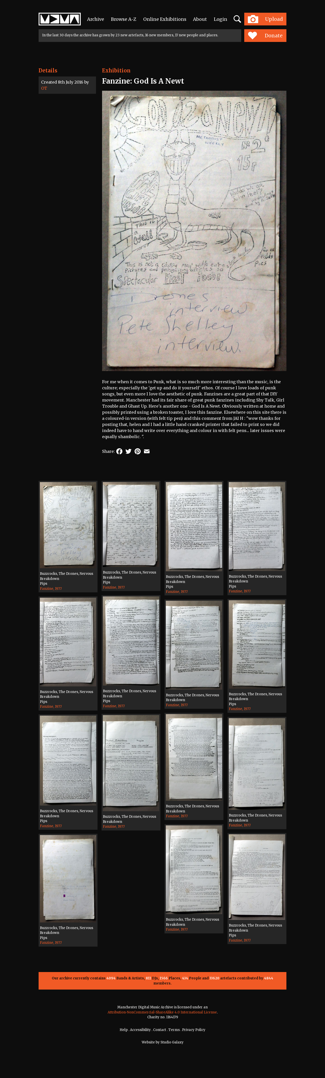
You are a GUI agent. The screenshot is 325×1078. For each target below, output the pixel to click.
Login (220, 19)
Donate (265, 35)
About (200, 19)
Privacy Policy (193, 1030)
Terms (174, 1030)
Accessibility (140, 1030)
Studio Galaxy (172, 1042)
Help (124, 1030)
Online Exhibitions (164, 19)
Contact (159, 1030)
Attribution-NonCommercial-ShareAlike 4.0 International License (162, 1012)
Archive (95, 19)
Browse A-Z (123, 19)
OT (44, 88)
